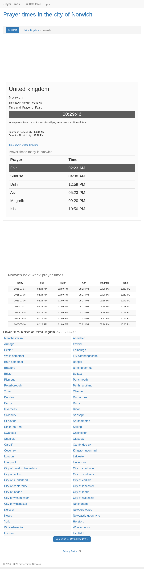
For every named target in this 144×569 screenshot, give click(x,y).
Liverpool (10, 462)
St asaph (79, 415)
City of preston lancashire (20, 468)
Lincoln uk (79, 462)
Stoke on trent (13, 427)
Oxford (77, 344)
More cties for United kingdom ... (72, 539)
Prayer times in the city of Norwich (47, 14)
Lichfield (78, 533)
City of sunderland (16, 480)
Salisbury (10, 415)
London (9, 456)
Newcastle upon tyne (86, 516)
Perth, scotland (82, 385)
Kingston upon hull (85, 450)
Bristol (8, 374)
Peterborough (13, 385)
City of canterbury (15, 486)
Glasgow (78, 439)
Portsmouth (80, 380)
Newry (8, 516)
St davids (10, 421)
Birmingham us (82, 368)
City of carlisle (82, 480)
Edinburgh (79, 350)
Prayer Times (11, 4)
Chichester (80, 433)
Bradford (9, 368)
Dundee (9, 397)
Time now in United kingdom (23, 145)
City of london (13, 492)
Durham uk (80, 397)
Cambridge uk (82, 445)
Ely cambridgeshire (85, 356)
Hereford (78, 521)
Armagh (9, 344)
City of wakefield (83, 498)
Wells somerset (14, 356)
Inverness (10, 409)
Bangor (77, 362)
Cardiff (8, 445)
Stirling (77, 427)
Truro (7, 391)
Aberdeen (79, 338)
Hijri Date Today (33, 4)
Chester (78, 391)
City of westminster (16, 498)
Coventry (10, 450)
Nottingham (80, 504)
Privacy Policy (70, 551)
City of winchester (15, 504)
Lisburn (9, 533)
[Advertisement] (72, 59)
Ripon (77, 409)
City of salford (13, 474)
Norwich (9, 510)
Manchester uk (13, 338)
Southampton (81, 421)
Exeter (8, 350)
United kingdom (31, 30)
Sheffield (9, 439)
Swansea (10, 433)
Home (12, 30)
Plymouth (10, 380)
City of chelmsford (84, 468)
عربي (47, 4)
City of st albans (83, 474)
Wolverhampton (14, 527)
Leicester (79, 456)
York (7, 521)
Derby (8, 403)
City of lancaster (83, 486)
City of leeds (81, 492)
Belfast (77, 374)
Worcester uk (81, 527)
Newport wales (82, 510)
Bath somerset (13, 362)
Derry (76, 403)
